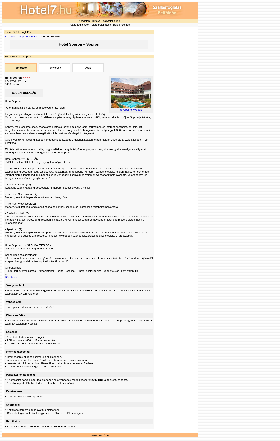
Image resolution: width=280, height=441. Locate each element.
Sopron (23, 36)
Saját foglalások (79, 24)
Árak (88, 67)
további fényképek (131, 109)
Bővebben (11, 277)
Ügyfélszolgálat (112, 20)
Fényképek (54, 67)
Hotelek (35, 36)
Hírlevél (96, 20)
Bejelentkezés (121, 24)
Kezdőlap (84, 20)
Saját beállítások (101, 24)
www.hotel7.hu (100, 435)
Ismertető (21, 67)
